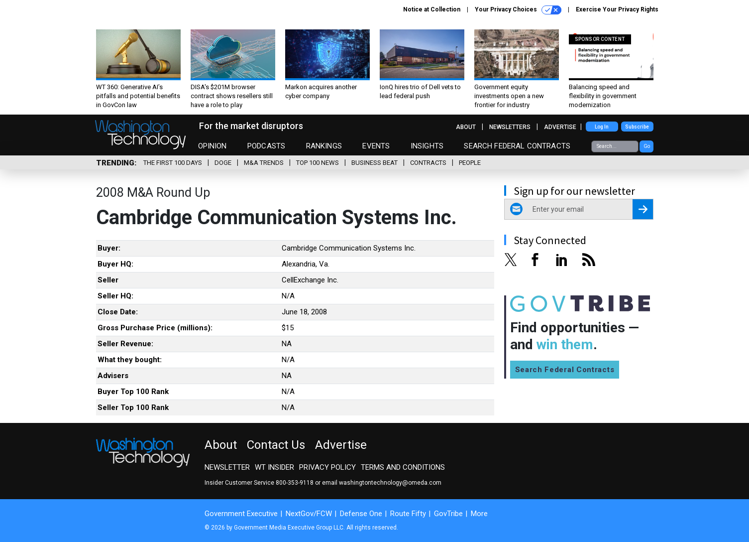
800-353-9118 (295, 482)
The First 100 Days (172, 162)
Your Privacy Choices (518, 9)
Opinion (212, 145)
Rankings (324, 145)
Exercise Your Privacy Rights (617, 9)
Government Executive (241, 513)
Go (646, 146)
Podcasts (266, 145)
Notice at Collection (431, 9)
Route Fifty (408, 513)
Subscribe (637, 127)
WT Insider (274, 467)
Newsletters (510, 127)
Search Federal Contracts (517, 145)
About (466, 127)
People (470, 162)
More (479, 513)
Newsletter (227, 467)
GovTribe (448, 513)
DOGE (222, 162)
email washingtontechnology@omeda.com (381, 482)
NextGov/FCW (309, 513)
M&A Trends (264, 162)
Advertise (560, 127)
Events (376, 145)
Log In (602, 127)
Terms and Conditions (403, 467)
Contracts (428, 162)
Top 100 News (317, 162)
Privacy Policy (327, 467)
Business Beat (374, 162)
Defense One (361, 513)
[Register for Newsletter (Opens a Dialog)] (643, 209)
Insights (427, 145)
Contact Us (276, 445)
